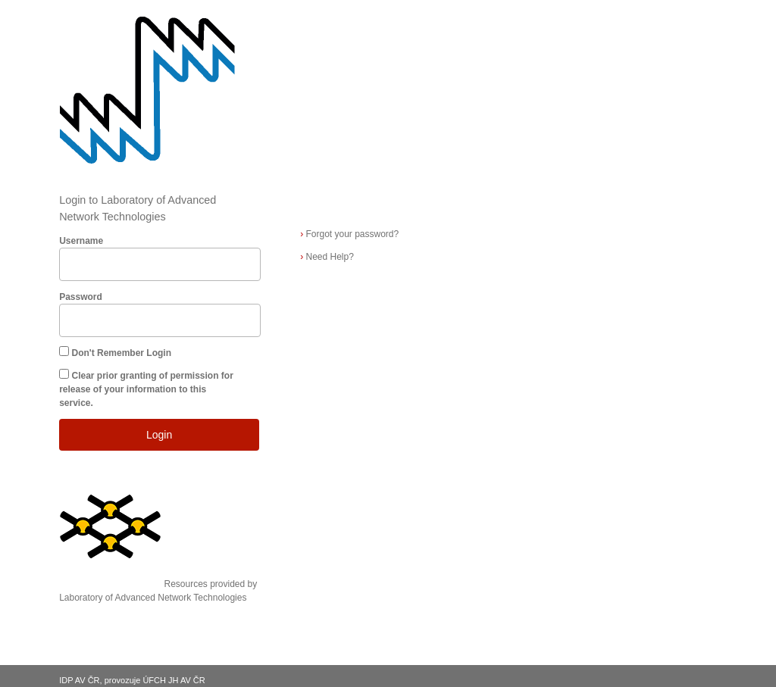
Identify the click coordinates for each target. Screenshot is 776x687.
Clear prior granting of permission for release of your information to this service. (146, 389)
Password (80, 297)
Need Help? (327, 256)
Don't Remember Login (122, 353)
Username (81, 241)
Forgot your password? (349, 234)
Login (159, 435)
